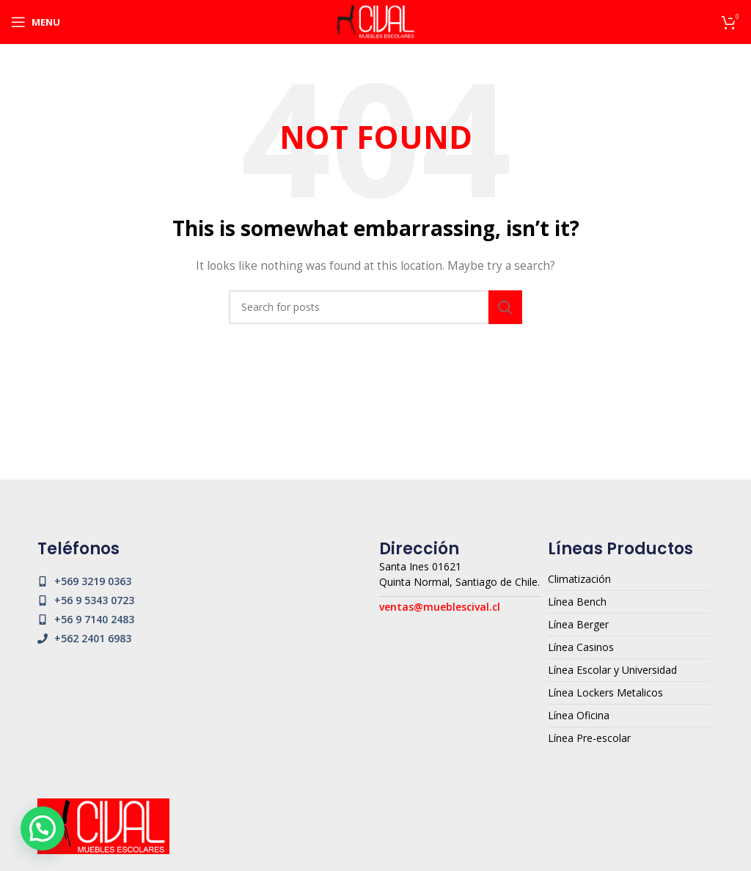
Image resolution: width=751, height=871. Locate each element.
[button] (43, 828)
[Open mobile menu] (35, 22)
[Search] (375, 307)
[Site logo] (375, 21)
